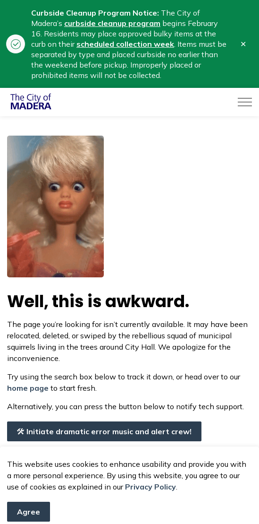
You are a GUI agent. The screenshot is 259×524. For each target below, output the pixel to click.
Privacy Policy (150, 503)
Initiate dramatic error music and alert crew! (104, 431)
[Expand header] (245, 102)
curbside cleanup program (112, 23)
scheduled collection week (125, 44)
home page (28, 388)
